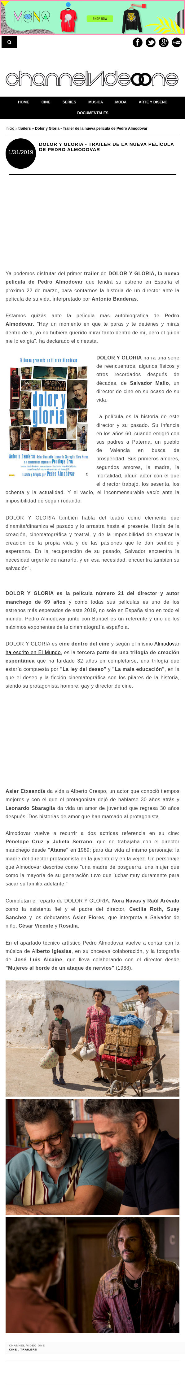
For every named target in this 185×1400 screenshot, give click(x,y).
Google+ (164, 42)
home (23, 102)
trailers (28, 1349)
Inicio (10, 128)
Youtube (177, 42)
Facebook (138, 42)
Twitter (151, 42)
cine (13, 1349)
